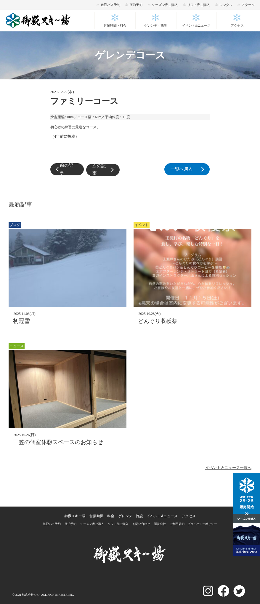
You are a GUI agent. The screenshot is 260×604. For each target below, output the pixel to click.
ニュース (16, 346)
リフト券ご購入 (198, 5)
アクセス (237, 25)
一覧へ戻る (186, 169)
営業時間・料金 (115, 25)
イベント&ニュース (196, 25)
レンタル (225, 5)
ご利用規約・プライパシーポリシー (193, 524)
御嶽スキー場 (75, 516)
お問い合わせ (141, 524)
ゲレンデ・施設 (155, 25)
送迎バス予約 (110, 5)
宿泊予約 (135, 5)
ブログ (14, 225)
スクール (248, 5)
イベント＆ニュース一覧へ (228, 467)
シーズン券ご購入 (165, 5)
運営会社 (160, 524)
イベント (141, 225)
